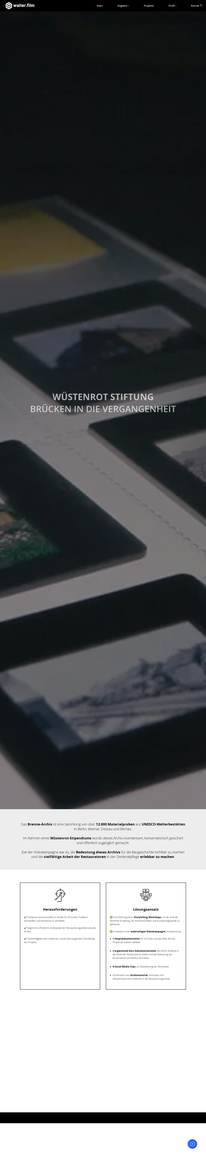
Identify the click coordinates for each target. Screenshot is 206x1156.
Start (100, 5)
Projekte (149, 5)
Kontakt (195, 5)
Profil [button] (172, 5)
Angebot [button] (122, 5)
